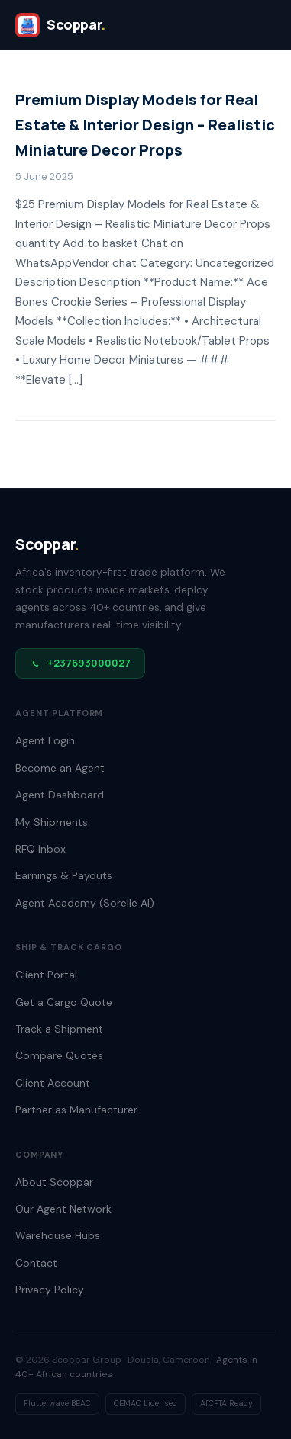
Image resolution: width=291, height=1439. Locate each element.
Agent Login (45, 740)
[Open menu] (259, 25)
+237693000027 (80, 663)
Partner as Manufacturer (76, 1109)
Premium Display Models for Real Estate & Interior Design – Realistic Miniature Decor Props (145, 124)
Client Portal (46, 974)
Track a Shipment (59, 1029)
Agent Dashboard (59, 794)
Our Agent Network (63, 1209)
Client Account (52, 1083)
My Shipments (51, 822)
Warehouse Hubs (57, 1235)
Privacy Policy (49, 1289)
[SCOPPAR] (60, 25)
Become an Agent (60, 768)
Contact (36, 1263)
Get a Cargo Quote (63, 1002)
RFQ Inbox (40, 849)
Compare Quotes (59, 1055)
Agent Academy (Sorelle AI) (84, 903)
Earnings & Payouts (63, 875)
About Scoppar (54, 1182)
